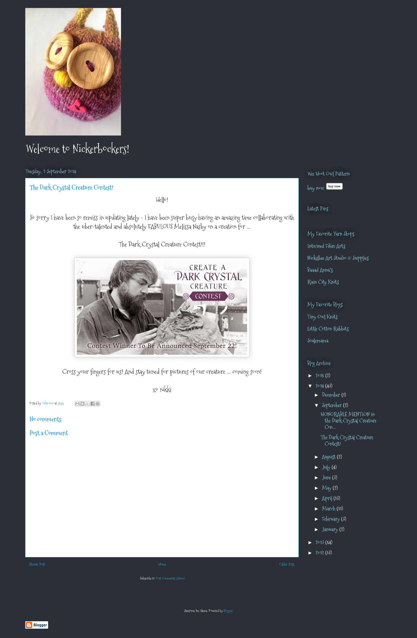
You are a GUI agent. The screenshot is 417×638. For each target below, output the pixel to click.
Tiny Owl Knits (322, 316)
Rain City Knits (323, 282)
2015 (320, 375)
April (327, 498)
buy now (315, 188)
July (327, 467)
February (331, 519)
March (329, 508)
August (329, 456)
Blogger (228, 610)
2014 (320, 386)
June (327, 477)
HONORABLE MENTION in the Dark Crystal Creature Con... (348, 421)
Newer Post (37, 564)
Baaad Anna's (320, 270)
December (331, 395)
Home (162, 564)
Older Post (286, 564)
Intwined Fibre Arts (326, 246)
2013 (320, 542)
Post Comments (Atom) (170, 578)
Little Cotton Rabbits (328, 328)
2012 (320, 552)
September (332, 405)
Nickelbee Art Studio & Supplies (338, 258)
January (330, 529)
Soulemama (317, 340)
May (327, 488)
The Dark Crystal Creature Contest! (347, 440)
